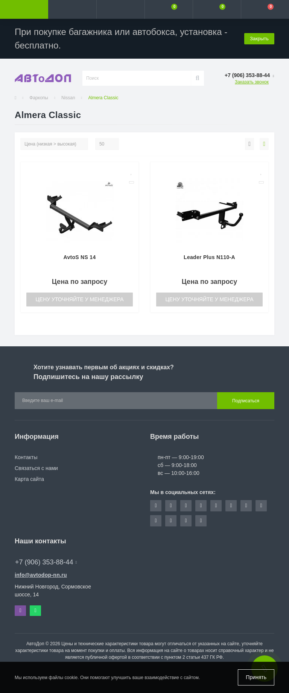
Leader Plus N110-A (209, 257)
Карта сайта (29, 479)
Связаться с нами (36, 468)
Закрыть (259, 38)
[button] (120, 9)
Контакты (26, 457)
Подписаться (245, 400)
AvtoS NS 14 (79, 257)
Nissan (68, 97)
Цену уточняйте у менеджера (79, 299)
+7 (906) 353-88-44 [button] (46, 562)
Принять (256, 677)
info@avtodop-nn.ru (41, 575)
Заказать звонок (252, 82)
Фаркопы (38, 97)
